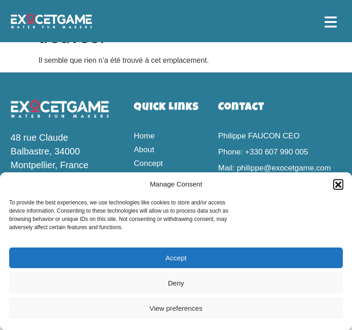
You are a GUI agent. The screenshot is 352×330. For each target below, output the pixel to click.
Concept (148, 163)
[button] (338, 184)
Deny (176, 283)
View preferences (176, 308)
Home (144, 136)
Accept (176, 258)
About (144, 149)
